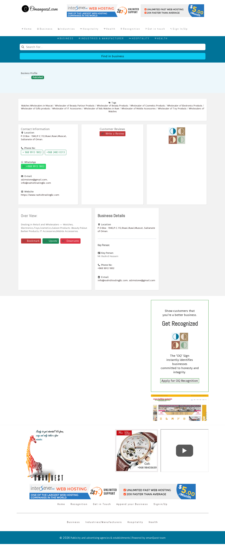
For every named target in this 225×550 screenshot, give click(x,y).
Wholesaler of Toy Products (172, 108)
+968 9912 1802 (106, 268)
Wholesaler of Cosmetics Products (147, 106)
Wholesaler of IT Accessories (67, 108)
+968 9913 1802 (33, 166)
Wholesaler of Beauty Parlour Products (74, 106)
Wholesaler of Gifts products (35, 108)
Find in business (112, 56)
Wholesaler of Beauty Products (112, 106)
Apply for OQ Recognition (179, 380)
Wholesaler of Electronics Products (184, 106)
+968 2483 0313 (55, 152)
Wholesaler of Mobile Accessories (138, 108)
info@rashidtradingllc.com (36, 182)
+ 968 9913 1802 (31, 152)
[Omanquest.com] (39, 9)
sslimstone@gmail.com (34, 179)
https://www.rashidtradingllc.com (40, 194)
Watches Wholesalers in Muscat (37, 106)
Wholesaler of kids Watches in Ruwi (101, 108)
